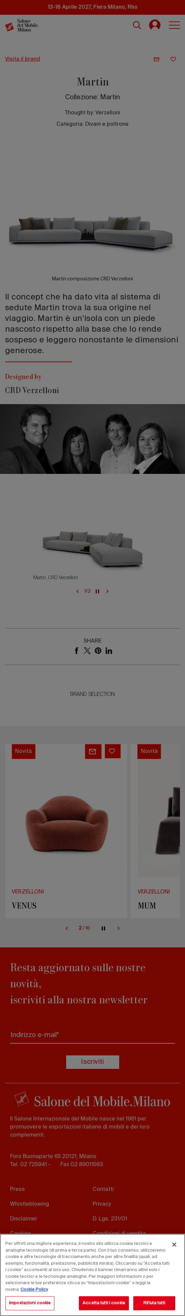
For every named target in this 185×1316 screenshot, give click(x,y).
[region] (92, 1275)
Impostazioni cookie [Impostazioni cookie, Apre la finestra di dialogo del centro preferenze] (30, 1303)
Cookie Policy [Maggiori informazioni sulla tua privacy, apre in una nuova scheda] (34, 1289)
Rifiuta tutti (154, 1303)
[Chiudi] (174, 1244)
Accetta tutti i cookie (104, 1303)
